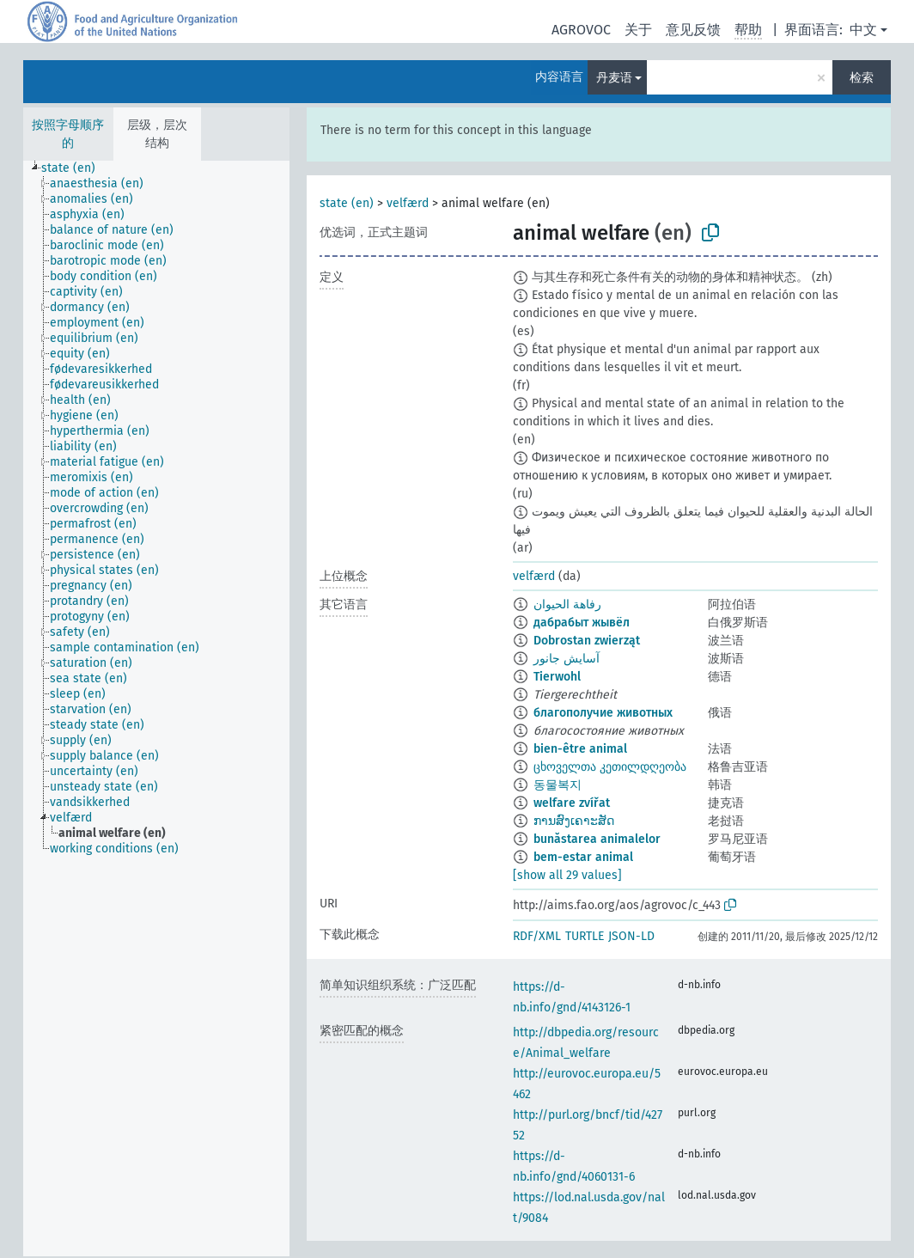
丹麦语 (614, 77)
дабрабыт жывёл (581, 622)
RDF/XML (537, 936)
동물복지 (557, 785)
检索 (862, 77)
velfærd (408, 203)
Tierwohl (557, 676)
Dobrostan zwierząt (586, 640)
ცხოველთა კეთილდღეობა (609, 767)
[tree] (156, 708)
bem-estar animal (583, 857)
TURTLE (584, 936)
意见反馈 (693, 29)
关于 (638, 29)
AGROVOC (581, 29)
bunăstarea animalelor (597, 839)
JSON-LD (631, 936)
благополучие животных (603, 712)
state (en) (347, 203)
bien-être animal (580, 749)
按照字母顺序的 (68, 134)
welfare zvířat (571, 803)
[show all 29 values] (567, 875)
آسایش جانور (566, 658)
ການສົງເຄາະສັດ (573, 821)
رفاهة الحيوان (567, 604)
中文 (863, 29)
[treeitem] (75, 168)
